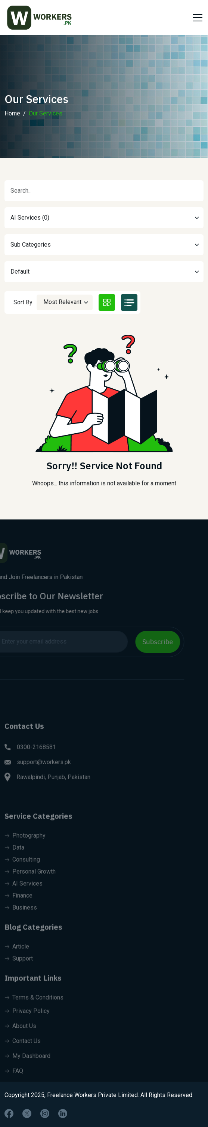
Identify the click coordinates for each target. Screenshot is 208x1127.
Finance (18, 904)
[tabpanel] (104, 413)
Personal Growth (30, 881)
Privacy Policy (27, 1020)
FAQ (13, 1080)
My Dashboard (27, 1065)
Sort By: (23, 302)
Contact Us (22, 1050)
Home (12, 121)
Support (18, 967)
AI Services (23, 893)
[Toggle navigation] (196, 17)
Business (20, 916)
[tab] (107, 302)
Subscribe (148, 642)
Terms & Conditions (33, 1006)
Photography (25, 845)
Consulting (22, 869)
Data (14, 857)
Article (16, 955)
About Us (20, 1035)
